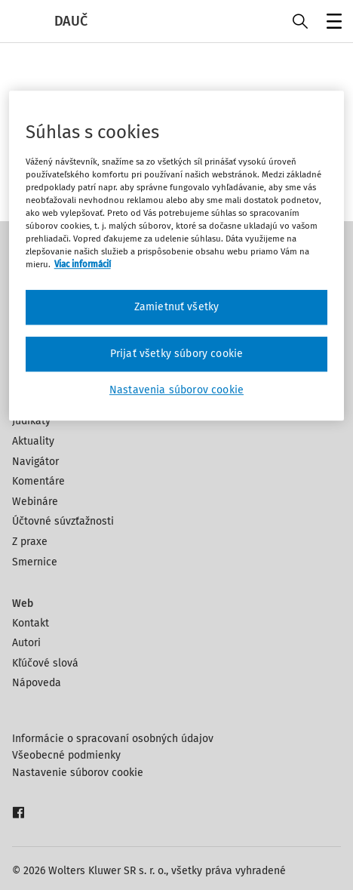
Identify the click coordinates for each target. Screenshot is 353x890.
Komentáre (38, 481)
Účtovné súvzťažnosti (63, 521)
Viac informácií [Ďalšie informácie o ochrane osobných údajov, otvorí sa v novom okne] (82, 265)
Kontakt (30, 623)
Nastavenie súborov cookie (77, 772)
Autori (26, 642)
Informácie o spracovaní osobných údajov (112, 738)
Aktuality (33, 441)
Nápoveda (36, 682)
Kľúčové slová (45, 663)
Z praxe (30, 541)
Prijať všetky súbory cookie (176, 353)
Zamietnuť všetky (176, 307)
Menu (331, 23)
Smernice (34, 562)
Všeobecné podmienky (66, 755)
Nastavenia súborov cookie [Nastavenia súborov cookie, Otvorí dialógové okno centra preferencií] (176, 389)
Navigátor (35, 461)
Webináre (35, 501)
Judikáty (31, 420)
